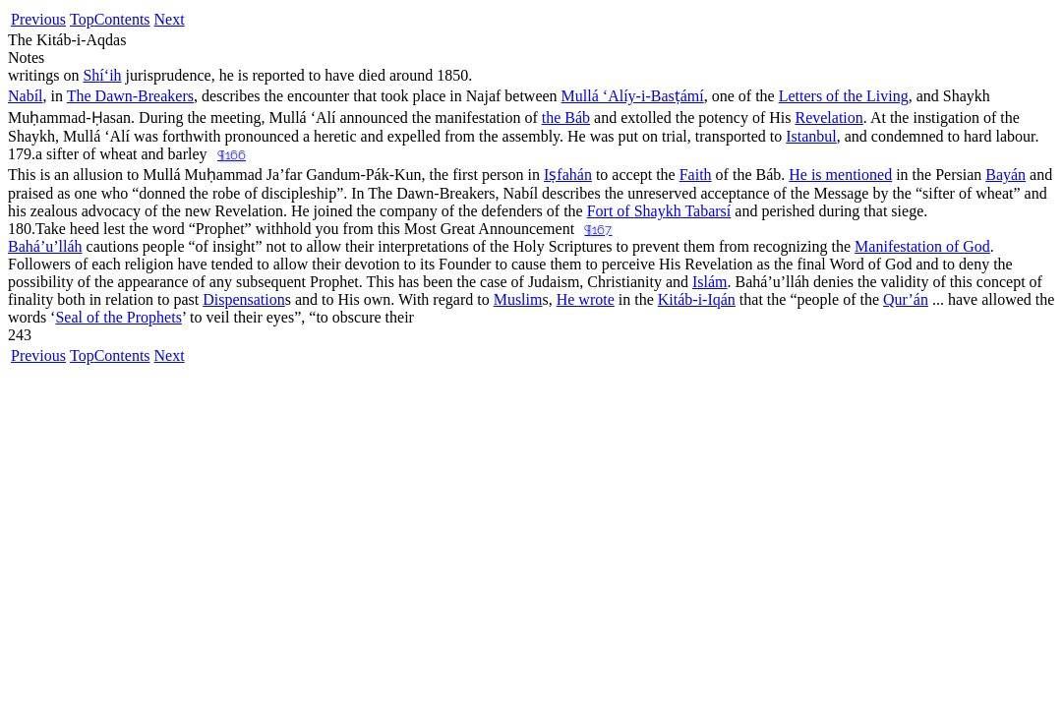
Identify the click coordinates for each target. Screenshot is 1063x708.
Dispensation (244, 299)
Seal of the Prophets (118, 317)
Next (169, 19)
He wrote (586, 299)
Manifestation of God (922, 246)
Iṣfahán (568, 174)
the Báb (566, 117)
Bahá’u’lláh (45, 246)
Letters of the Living (844, 96)
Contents (122, 19)
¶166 (231, 155)
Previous (38, 19)
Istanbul (811, 136)
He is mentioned (840, 174)
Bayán (1005, 174)
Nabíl (25, 96)
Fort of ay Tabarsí (659, 211)
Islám (710, 281)
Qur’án (905, 299)
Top (82, 19)
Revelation (828, 117)
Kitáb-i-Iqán (697, 299)
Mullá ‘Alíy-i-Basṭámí (632, 96)
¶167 (598, 229)
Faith (695, 174)
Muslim (518, 299)
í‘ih (102, 75)
